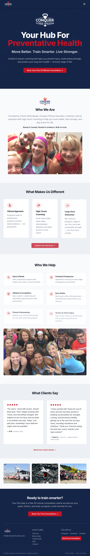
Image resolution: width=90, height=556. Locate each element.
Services (35, 533)
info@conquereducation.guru (14, 536)
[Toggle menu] (84, 4)
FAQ (33, 541)
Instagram (65, 533)
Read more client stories (45, 451)
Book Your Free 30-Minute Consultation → (45, 70)
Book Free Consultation (71, 538)
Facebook (73, 533)
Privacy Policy (69, 553)
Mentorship (36, 536)
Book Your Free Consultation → (45, 515)
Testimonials (36, 539)
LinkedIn (82, 533)
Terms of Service (81, 553)
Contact (35, 544)
